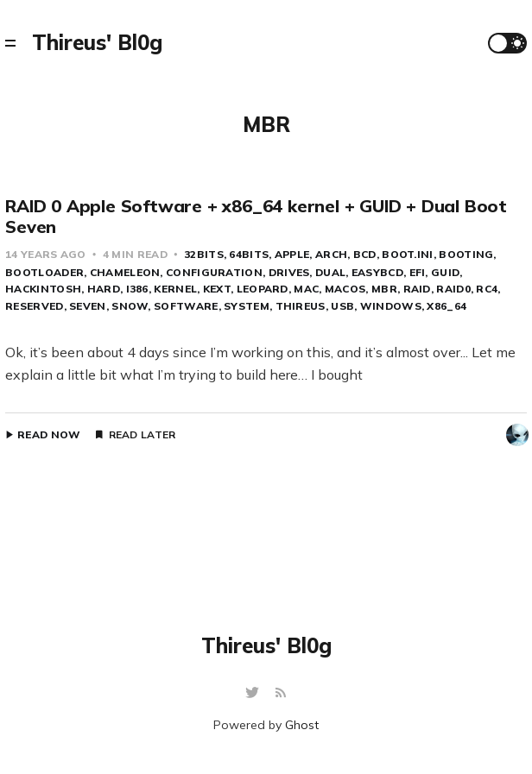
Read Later (142, 435)
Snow (129, 305)
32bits (204, 254)
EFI (417, 272)
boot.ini (407, 254)
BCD (365, 254)
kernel (175, 288)
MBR (384, 288)
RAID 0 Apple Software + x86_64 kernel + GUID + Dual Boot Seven (256, 216)
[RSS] (281, 693)
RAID (417, 288)
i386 (137, 288)
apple (292, 254)
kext (217, 288)
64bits (249, 254)
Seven (87, 305)
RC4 (486, 288)
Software (186, 305)
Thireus (301, 305)
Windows (390, 305)
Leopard (262, 288)
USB (342, 305)
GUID (445, 272)
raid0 (453, 288)
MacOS (345, 288)
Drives (289, 272)
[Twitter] (254, 693)
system (246, 305)
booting (466, 254)
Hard (103, 288)
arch (331, 254)
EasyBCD (377, 272)
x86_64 (446, 305)
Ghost (302, 725)
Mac (306, 288)
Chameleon (125, 272)
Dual (330, 272)
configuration (214, 272)
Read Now (48, 435)
